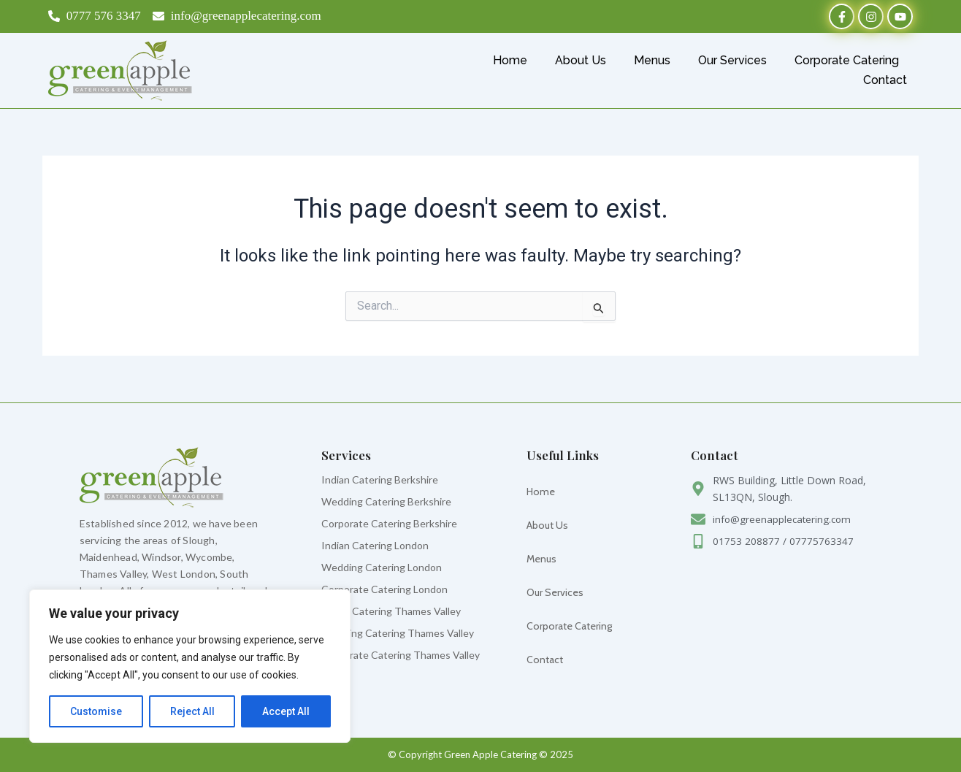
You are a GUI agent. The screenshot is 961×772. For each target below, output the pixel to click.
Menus (652, 60)
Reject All (192, 711)
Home (510, 60)
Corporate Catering (847, 60)
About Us (580, 60)
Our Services (732, 60)
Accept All (286, 711)
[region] (190, 666)
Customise (96, 711)
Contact (885, 80)
